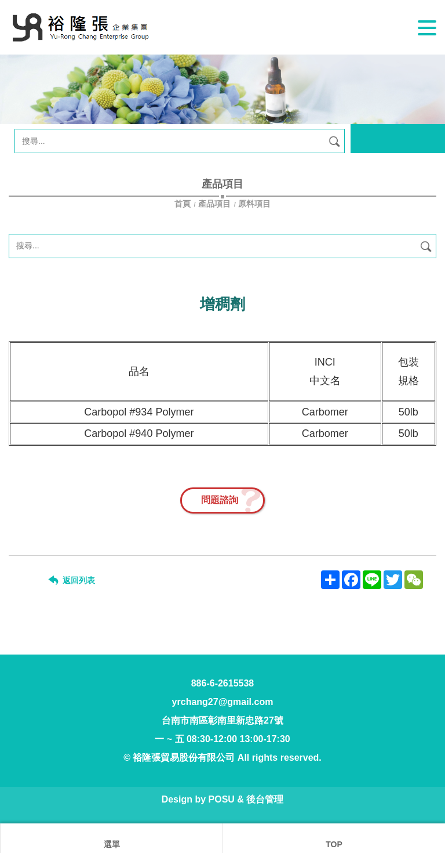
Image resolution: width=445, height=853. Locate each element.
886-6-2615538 (222, 683)
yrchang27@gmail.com (222, 702)
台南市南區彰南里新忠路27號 (222, 720)
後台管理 (264, 799)
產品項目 (214, 203)
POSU (222, 799)
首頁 (183, 203)
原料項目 (254, 203)
